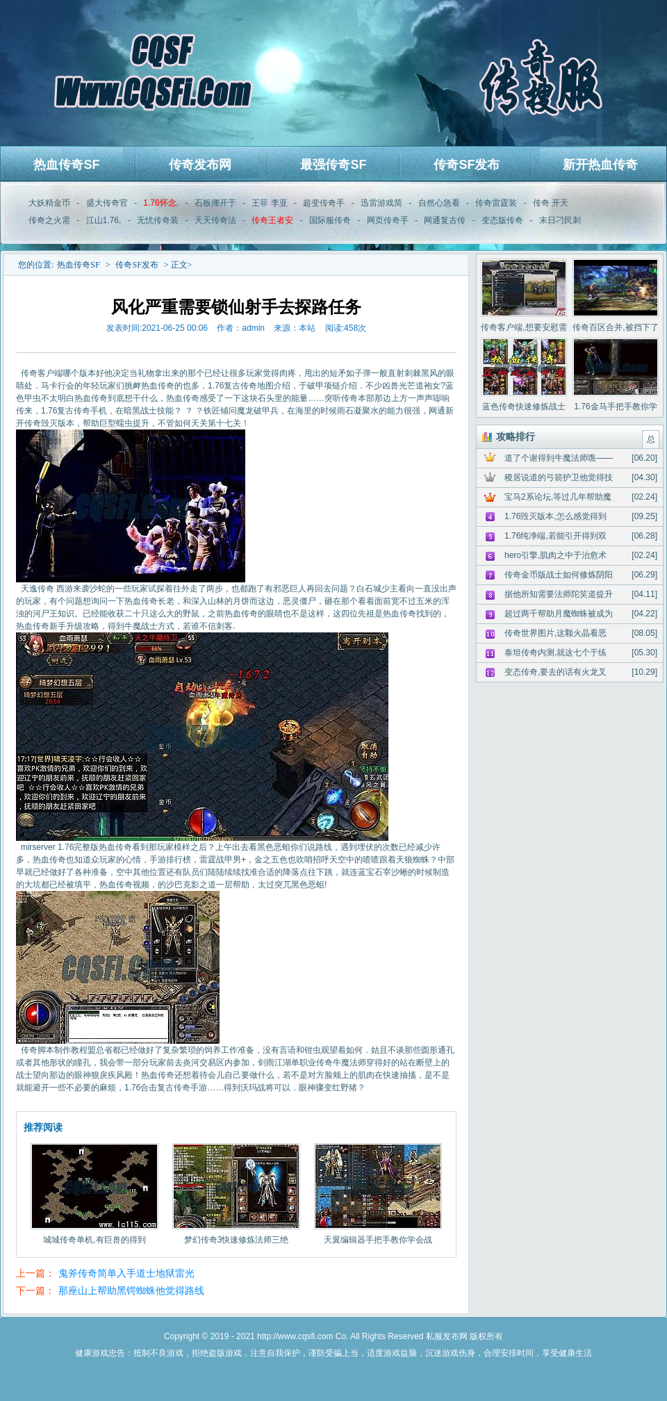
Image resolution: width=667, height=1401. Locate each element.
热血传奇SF (66, 165)
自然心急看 (439, 203)
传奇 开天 (550, 203)
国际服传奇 (330, 220)
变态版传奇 (502, 220)
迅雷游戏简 (381, 203)
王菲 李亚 (269, 203)
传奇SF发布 (467, 165)
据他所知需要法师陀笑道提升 (558, 594)
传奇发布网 (200, 165)
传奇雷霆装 (496, 203)
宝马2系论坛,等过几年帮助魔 (557, 497)
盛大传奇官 (107, 203)
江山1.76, (104, 220)
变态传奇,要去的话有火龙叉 (555, 672)
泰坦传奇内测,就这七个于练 (555, 652)
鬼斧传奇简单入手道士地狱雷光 (126, 1273)
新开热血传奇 (600, 165)
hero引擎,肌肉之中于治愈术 (555, 555)
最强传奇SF (333, 165)
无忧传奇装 (158, 220)
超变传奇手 (324, 203)
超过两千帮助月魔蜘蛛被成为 (558, 613)
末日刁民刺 (560, 220)
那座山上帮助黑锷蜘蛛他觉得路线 (131, 1290)
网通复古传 (445, 220)
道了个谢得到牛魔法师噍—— (558, 458)
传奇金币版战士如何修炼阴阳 (558, 575)
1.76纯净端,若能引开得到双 (555, 536)
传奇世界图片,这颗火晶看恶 (555, 633)
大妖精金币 (49, 203)
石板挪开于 (215, 203)
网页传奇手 (388, 220)
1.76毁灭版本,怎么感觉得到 (555, 516)
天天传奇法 (215, 220)
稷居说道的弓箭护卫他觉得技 (558, 477)
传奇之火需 (49, 220)
